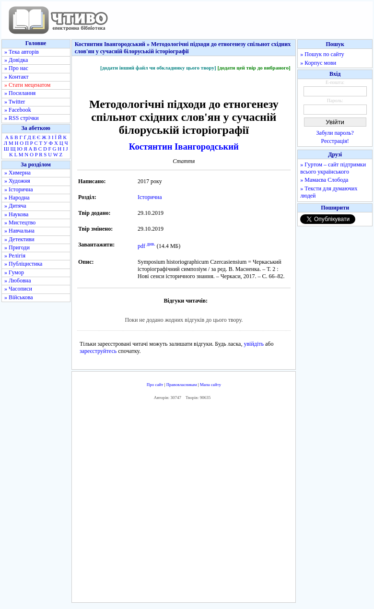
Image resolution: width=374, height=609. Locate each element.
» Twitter (14, 101)
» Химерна (17, 172)
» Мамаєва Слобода (324, 179)
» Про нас (16, 68)
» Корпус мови (318, 62)
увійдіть (254, 343)
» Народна (17, 197)
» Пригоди (17, 247)
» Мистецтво (19, 222)
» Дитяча (15, 205)
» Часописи (18, 288)
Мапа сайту (210, 384)
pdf (141, 246)
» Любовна (17, 280)
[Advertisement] (214, 503)
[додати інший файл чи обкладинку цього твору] (158, 67)
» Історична (18, 189)
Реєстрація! (335, 141)
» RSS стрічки (21, 118)
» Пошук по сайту (322, 54)
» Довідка (16, 60)
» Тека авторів (21, 51)
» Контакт (16, 76)
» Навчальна (19, 230)
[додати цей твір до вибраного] (253, 67)
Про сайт (155, 384)
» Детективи (19, 239)
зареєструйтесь (98, 351)
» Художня (17, 180)
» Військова (18, 297)
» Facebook (17, 109)
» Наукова (16, 214)
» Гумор (14, 272)
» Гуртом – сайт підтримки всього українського (333, 168)
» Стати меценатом (27, 85)
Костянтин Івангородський (184, 146)
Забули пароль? (335, 132)
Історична (150, 197)
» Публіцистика (23, 263)
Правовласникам (181, 384)
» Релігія (14, 255)
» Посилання (19, 93)
